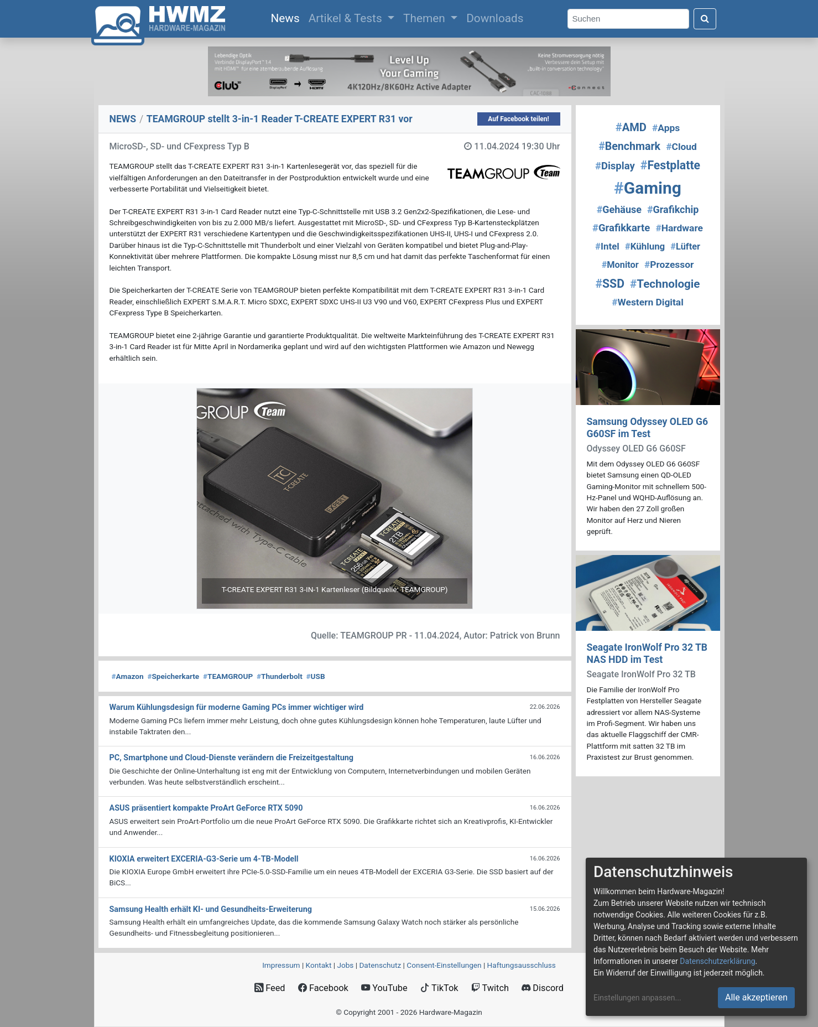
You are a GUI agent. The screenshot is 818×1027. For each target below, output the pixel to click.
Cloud (681, 146)
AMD (631, 127)
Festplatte (670, 165)
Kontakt (319, 965)
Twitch (490, 988)
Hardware (679, 228)
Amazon (128, 676)
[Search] (628, 19)
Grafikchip (673, 209)
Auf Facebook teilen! (518, 119)
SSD (610, 284)
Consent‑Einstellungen (444, 965)
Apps (666, 127)
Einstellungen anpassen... (637, 997)
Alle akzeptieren (756, 997)
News (287, 17)
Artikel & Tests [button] (347, 18)
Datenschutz (380, 965)
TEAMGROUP (228, 676)
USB (315, 676)
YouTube (384, 988)
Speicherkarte (173, 676)
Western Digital (648, 302)
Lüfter (685, 246)
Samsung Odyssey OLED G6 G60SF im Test (647, 427)
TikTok (439, 988)
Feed (269, 988)
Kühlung (645, 246)
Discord (543, 988)
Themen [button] (425, 18)
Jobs (345, 965)
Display (615, 166)
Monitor (620, 265)
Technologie (665, 284)
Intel (607, 246)
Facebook (323, 988)
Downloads (494, 18)
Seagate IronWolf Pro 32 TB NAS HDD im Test (647, 653)
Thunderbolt (280, 676)
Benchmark (629, 146)
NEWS (123, 119)
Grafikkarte (621, 228)
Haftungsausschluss (521, 965)
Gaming (647, 188)
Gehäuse (619, 209)
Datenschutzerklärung (717, 961)
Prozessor (669, 264)
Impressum (281, 965)
